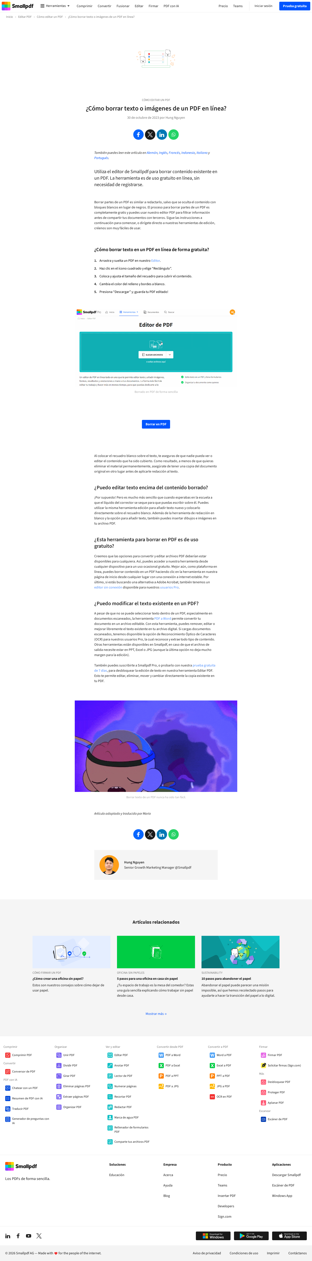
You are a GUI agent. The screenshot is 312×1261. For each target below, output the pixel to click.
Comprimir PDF (22, 1055)
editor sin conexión (108, 587)
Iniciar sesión (263, 6)
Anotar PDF (121, 1065)
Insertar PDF (227, 1195)
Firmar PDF (275, 1055)
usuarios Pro (169, 587)
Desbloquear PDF (279, 1082)
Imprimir (273, 1253)
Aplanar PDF (276, 1103)
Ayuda (167, 1185)
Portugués (101, 158)
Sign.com (224, 1216)
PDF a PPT (172, 1076)
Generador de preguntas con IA (30, 1121)
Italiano (202, 152)
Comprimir (85, 6)
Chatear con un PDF (25, 1088)
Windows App (282, 1195)
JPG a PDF (223, 1086)
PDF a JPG (172, 1086)
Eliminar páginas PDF (76, 1086)
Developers (226, 1206)
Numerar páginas (125, 1086)
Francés (174, 152)
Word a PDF (224, 1055)
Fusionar (123, 6)
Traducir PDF (20, 1109)
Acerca (168, 1175)
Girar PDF (69, 1076)
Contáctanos (297, 1253)
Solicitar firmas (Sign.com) (284, 1065)
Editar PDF (121, 1055)
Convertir (104, 6)
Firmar (153, 6)
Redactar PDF (123, 1107)
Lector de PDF (123, 1076)
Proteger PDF (276, 1092)
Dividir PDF (70, 1065)
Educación (116, 1175)
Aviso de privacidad (207, 1253)
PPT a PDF (223, 1076)
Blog (166, 1195)
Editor (155, 260)
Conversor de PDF (23, 1071)
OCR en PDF (224, 1097)
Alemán (152, 152)
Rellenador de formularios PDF (131, 1129)
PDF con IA (171, 6)
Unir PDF (69, 1055)
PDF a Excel (173, 1065)
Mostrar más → (156, 1013)
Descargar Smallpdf (286, 1175)
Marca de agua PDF (126, 1117)
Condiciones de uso (244, 1253)
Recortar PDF (122, 1097)
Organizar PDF (72, 1107)
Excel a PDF (224, 1065)
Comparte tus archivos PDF (132, 1142)
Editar (139, 6)
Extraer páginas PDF (76, 1097)
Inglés (163, 152)
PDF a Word (162, 618)
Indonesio (188, 152)
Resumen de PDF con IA (27, 1098)
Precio (222, 1175)
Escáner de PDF (278, 1119)
